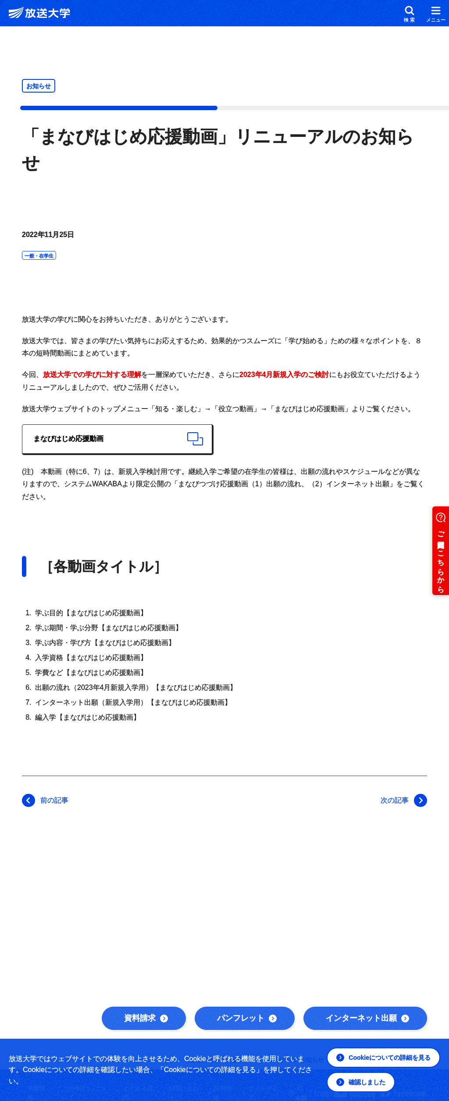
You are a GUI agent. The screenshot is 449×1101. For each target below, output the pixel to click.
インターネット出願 (367, 1018)
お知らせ (38, 86)
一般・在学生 (39, 255)
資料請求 (146, 1018)
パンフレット (247, 1018)
